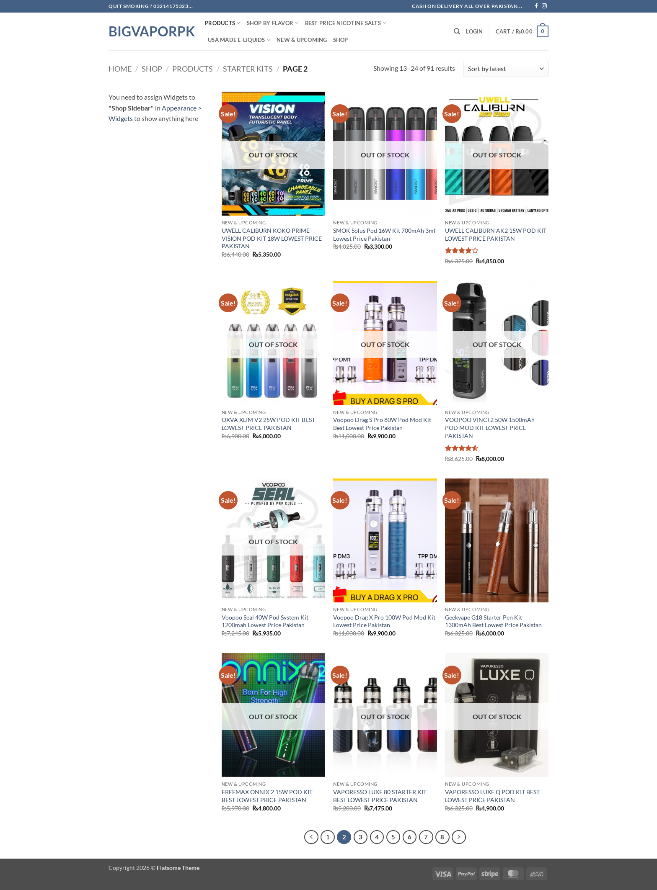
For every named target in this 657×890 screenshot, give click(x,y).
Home (120, 68)
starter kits (248, 68)
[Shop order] (505, 69)
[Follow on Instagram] (544, 6)
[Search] (457, 31)
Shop (340, 39)
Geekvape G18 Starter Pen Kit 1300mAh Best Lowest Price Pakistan (493, 621)
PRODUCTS (223, 23)
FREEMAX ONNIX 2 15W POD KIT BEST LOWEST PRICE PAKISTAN (267, 795)
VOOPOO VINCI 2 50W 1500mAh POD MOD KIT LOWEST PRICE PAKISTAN (490, 427)
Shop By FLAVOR (273, 23)
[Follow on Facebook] (536, 6)
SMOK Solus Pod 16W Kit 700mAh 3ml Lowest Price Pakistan (384, 234)
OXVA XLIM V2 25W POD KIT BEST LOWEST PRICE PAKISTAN (268, 423)
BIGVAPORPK (150, 31)
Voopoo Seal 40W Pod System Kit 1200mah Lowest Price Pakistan (265, 621)
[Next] (459, 837)
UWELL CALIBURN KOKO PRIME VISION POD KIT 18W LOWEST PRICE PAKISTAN (272, 238)
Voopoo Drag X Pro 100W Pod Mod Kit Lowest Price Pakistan (384, 621)
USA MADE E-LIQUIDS (239, 40)
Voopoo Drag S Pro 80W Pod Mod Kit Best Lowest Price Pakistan (382, 423)
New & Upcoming (302, 39)
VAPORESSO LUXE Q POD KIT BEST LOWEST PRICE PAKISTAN (492, 795)
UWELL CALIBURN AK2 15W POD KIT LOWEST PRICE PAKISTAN (495, 234)
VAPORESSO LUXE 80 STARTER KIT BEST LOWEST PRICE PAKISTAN (380, 795)
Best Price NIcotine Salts (346, 23)
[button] (474, 31)
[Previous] (311, 837)
